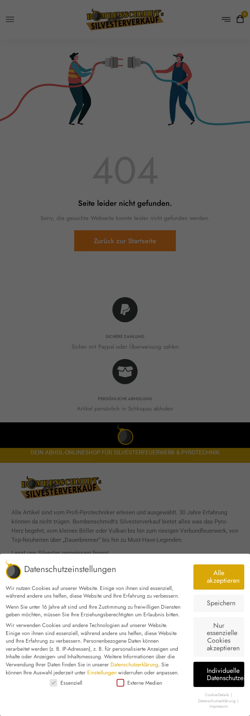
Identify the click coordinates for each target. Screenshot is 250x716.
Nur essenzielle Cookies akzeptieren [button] (223, 637)
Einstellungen (102, 672)
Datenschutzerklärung (134, 664)
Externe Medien (139, 683)
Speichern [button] (221, 603)
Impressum (218, 706)
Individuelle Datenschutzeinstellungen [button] (226, 674)
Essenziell (66, 683)
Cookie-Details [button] (217, 695)
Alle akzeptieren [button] (223, 576)
